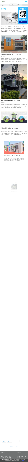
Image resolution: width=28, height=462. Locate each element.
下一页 (11, 446)
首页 (4, 441)
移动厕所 (6, 456)
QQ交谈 (23, 21)
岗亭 (2, 456)
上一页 (9, 441)
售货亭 (6, 458)
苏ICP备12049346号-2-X (16, 460)
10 (18, 444)
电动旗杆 (8, 459)
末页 (17, 446)
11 (22, 444)
